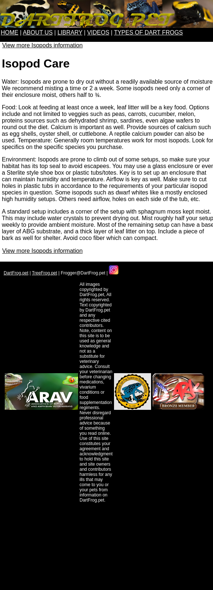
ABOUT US (38, 32)
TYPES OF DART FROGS (148, 32)
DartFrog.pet (16, 273)
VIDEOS (98, 32)
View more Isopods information (42, 45)
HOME (9, 32)
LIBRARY (70, 32)
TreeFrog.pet (44, 273)
